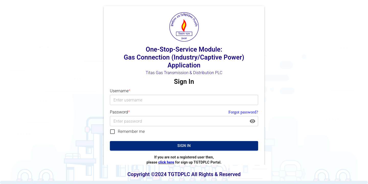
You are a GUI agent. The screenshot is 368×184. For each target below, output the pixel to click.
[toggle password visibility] (252, 121)
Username (120, 90)
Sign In (184, 146)
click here (166, 162)
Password (120, 112)
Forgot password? (243, 112)
